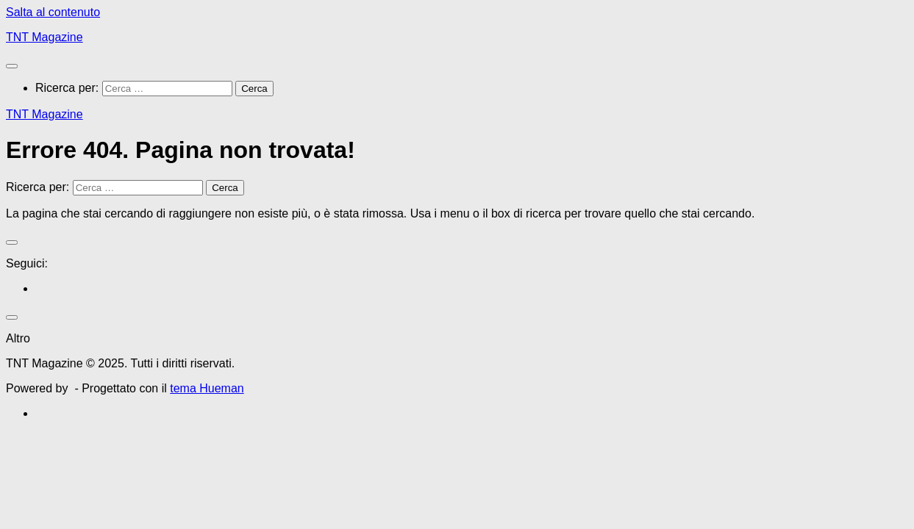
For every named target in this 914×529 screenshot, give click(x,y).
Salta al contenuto (53, 12)
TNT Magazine (44, 37)
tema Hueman (207, 388)
